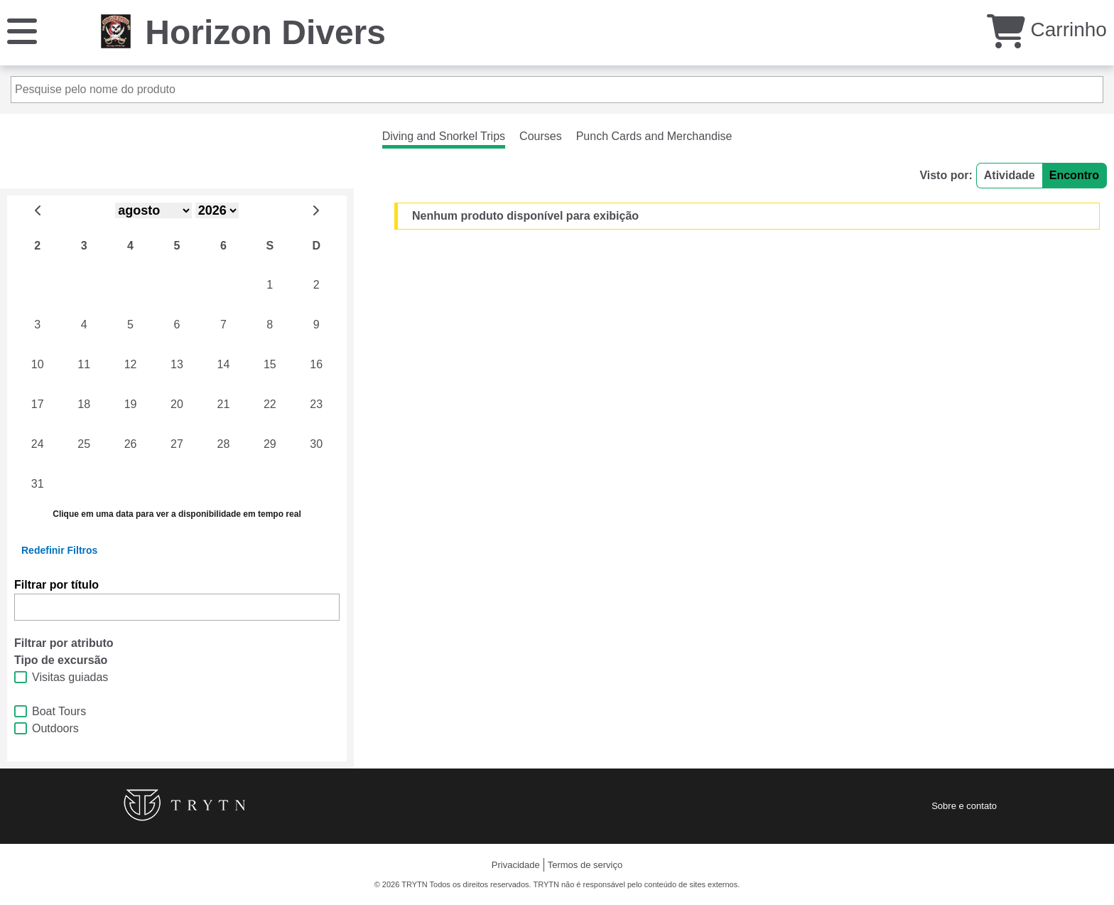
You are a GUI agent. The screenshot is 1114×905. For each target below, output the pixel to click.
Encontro (1074, 175)
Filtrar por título (56, 585)
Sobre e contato (964, 805)
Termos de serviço (585, 865)
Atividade (1009, 175)
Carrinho (1047, 29)
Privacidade (516, 865)
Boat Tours (59, 711)
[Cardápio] (22, 30)
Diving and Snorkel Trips (443, 136)
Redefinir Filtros (59, 550)
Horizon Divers (265, 32)
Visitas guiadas (70, 677)
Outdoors (55, 728)
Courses (540, 136)
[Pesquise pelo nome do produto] (557, 89)
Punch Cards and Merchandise (654, 136)
